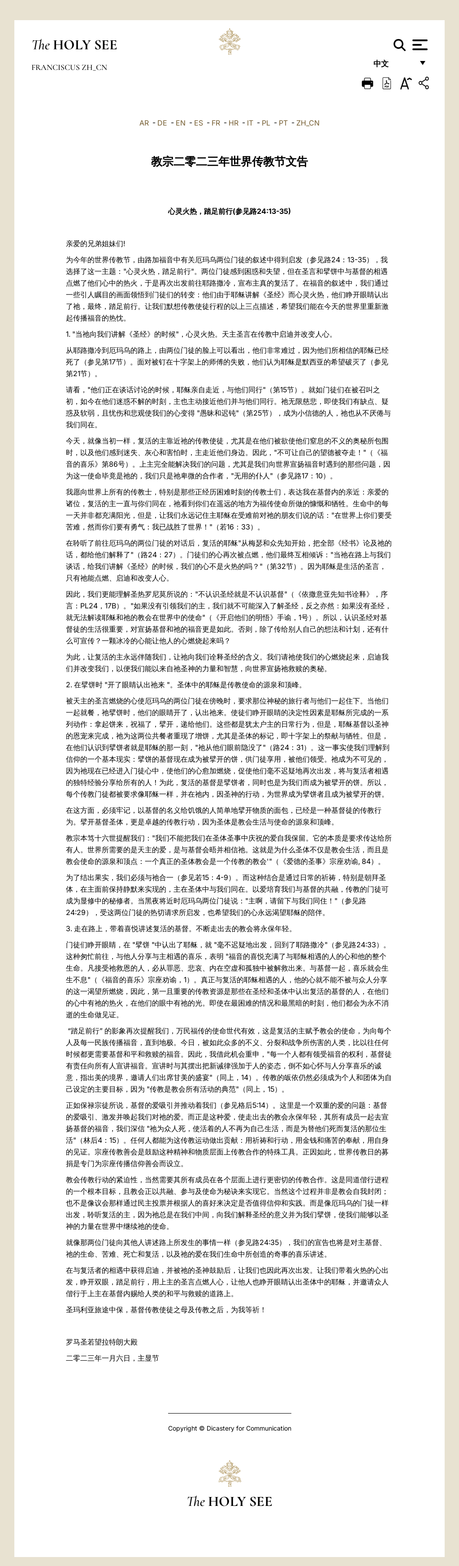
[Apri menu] (419, 44)
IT (250, 122)
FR (216, 122)
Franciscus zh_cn (69, 67)
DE (162, 122)
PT (283, 122)
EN (181, 122)
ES (198, 122)
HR (233, 122)
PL (266, 122)
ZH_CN (308, 122)
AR (144, 122)
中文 (393, 66)
